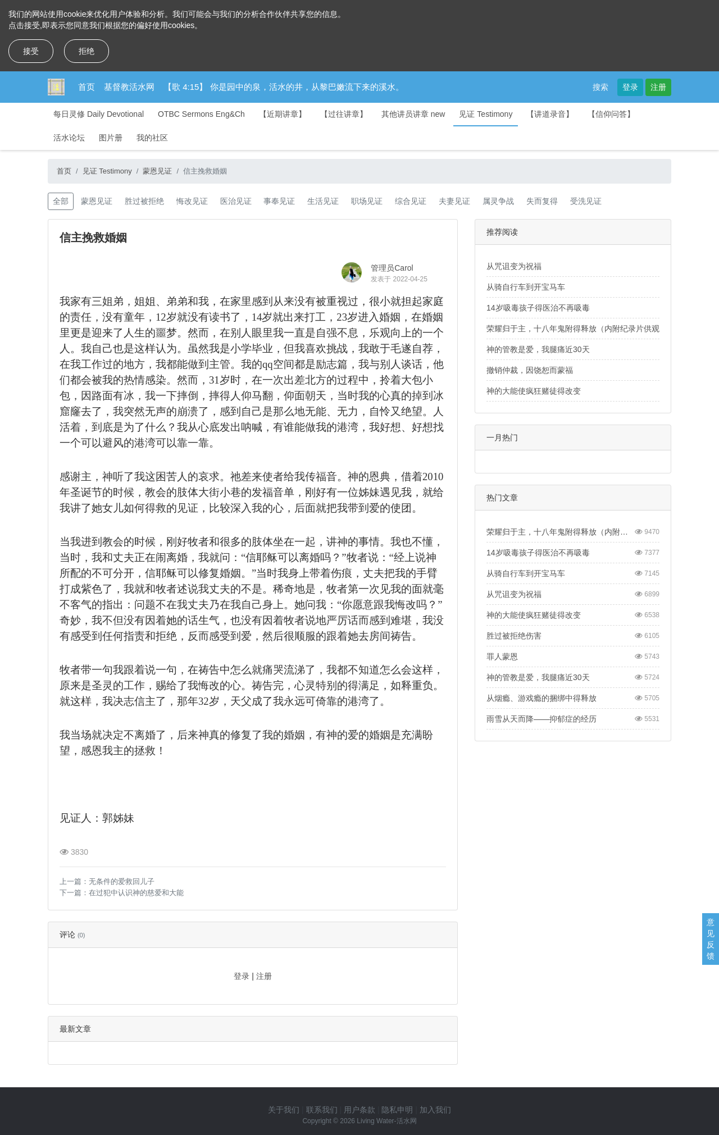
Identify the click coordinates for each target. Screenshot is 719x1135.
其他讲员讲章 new (413, 114)
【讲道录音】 (550, 114)
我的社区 (152, 137)
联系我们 (322, 1109)
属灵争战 (498, 201)
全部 (61, 201)
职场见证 (367, 201)
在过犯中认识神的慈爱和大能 (136, 892)
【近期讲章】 (282, 114)
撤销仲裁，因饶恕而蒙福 (529, 370)
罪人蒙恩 (502, 656)
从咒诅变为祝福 (513, 266)
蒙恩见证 (157, 171)
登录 (630, 87)
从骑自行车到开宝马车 (525, 286)
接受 (31, 51)
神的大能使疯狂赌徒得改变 (533, 390)
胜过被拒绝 (144, 201)
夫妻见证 (454, 201)
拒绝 (86, 51)
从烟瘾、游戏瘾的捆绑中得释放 (541, 698)
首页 (86, 87)
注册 (658, 87)
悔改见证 (192, 201)
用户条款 (359, 1109)
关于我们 (283, 1109)
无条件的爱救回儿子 (121, 881)
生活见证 (323, 201)
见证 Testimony (485, 114)
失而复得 (542, 201)
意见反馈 (711, 939)
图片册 (110, 137)
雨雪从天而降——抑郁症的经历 (541, 718)
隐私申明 (397, 1109)
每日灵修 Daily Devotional (98, 114)
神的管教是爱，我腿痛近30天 (538, 349)
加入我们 (435, 1109)
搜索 (600, 87)
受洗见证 (586, 201)
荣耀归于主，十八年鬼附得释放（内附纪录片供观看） (580, 328)
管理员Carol (392, 267)
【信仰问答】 (611, 114)
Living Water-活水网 (386, 1121)
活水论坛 (69, 137)
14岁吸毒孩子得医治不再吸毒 (538, 307)
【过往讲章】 (343, 114)
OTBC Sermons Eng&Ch (201, 114)
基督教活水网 (129, 87)
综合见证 (410, 201)
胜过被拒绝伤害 (513, 635)
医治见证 (236, 201)
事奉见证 (279, 201)
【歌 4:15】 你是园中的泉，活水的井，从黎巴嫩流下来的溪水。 (283, 87)
